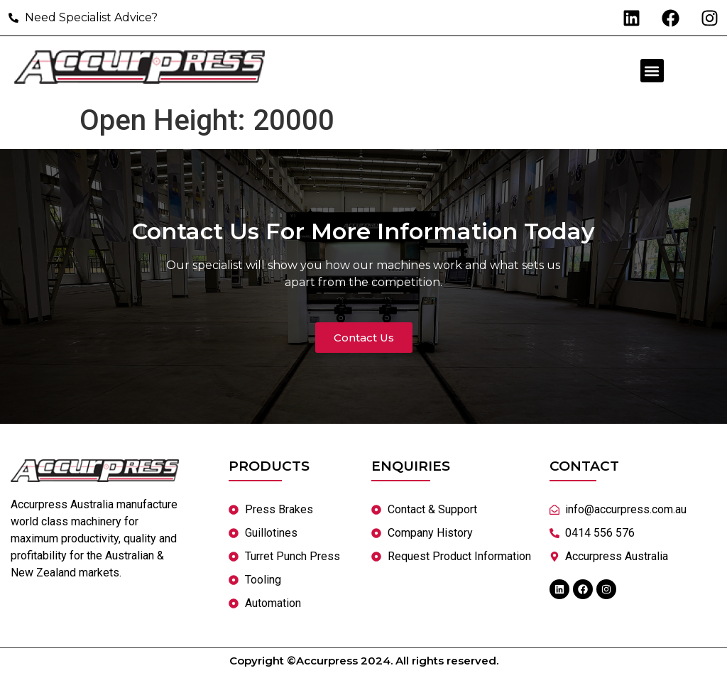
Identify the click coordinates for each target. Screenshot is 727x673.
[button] (652, 70)
